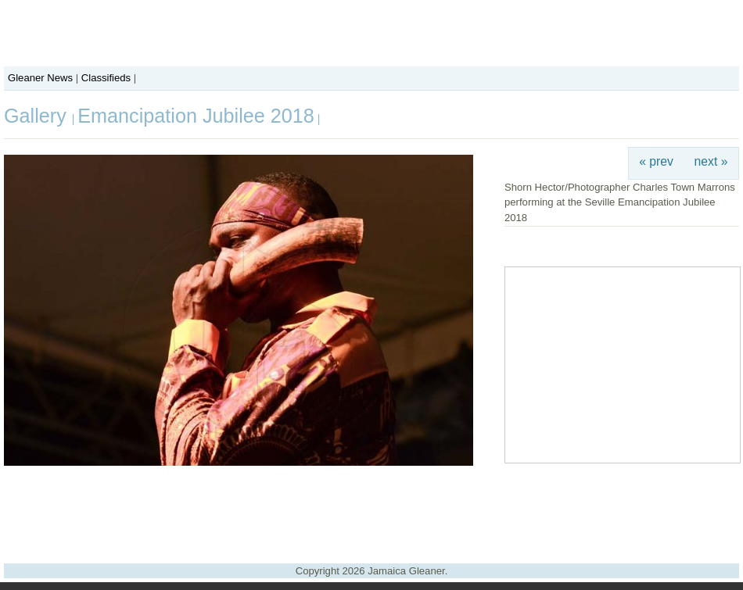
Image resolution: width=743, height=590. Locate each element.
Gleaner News (40, 78)
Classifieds (106, 78)
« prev (656, 161)
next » (711, 161)
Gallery (38, 116)
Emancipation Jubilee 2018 (195, 116)
